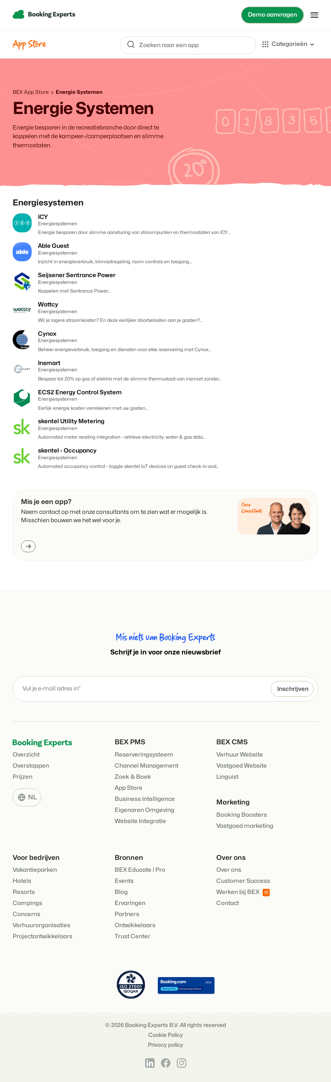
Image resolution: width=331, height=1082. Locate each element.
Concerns (26, 914)
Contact (227, 903)
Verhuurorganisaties (41, 925)
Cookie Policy (165, 1035)
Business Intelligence (145, 799)
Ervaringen (130, 903)
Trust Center (132, 936)
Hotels (22, 881)
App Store (128, 788)
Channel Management (146, 766)
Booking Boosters (241, 815)
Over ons (228, 870)
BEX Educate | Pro (140, 870)
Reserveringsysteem (144, 755)
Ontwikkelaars (135, 925)
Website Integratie (140, 821)
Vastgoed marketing (244, 826)
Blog (121, 892)
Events (124, 881)
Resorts (24, 892)
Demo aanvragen (272, 15)
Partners (127, 914)
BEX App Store (31, 92)
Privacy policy (165, 1045)
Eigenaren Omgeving (144, 810)
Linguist (227, 777)
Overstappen (31, 766)
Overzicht (26, 755)
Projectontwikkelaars (42, 936)
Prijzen (22, 777)
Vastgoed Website (241, 766)
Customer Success (243, 881)
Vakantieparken (35, 870)
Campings (27, 903)
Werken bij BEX (243, 892)
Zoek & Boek (133, 777)
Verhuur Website (239, 755)
